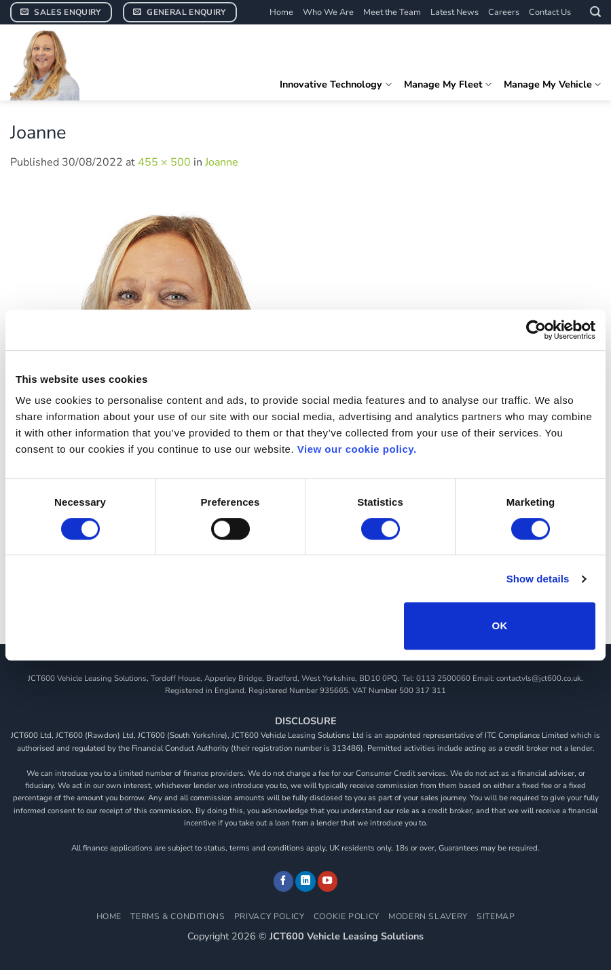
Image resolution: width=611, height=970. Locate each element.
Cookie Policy (346, 916)
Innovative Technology (335, 84)
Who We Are (328, 12)
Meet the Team (392, 12)
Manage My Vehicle (552, 84)
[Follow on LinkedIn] (305, 881)
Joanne (221, 162)
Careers (503, 12)
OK (499, 625)
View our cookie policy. (357, 449)
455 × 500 (164, 162)
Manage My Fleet (448, 84)
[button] (595, 12)
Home (281, 12)
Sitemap (496, 916)
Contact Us (550, 12)
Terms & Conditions (177, 916)
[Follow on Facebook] (284, 881)
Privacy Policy (269, 916)
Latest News (454, 12)
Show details (538, 578)
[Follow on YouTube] (328, 881)
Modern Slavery (428, 916)
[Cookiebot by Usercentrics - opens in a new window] (536, 330)
